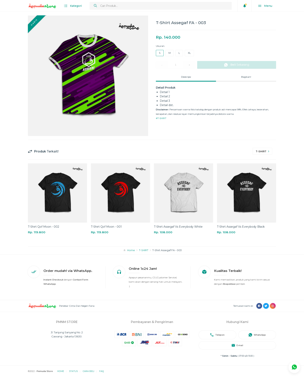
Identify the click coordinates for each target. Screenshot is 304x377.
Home (131, 250)
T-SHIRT (143, 250)
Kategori (73, 6)
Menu (265, 6)
